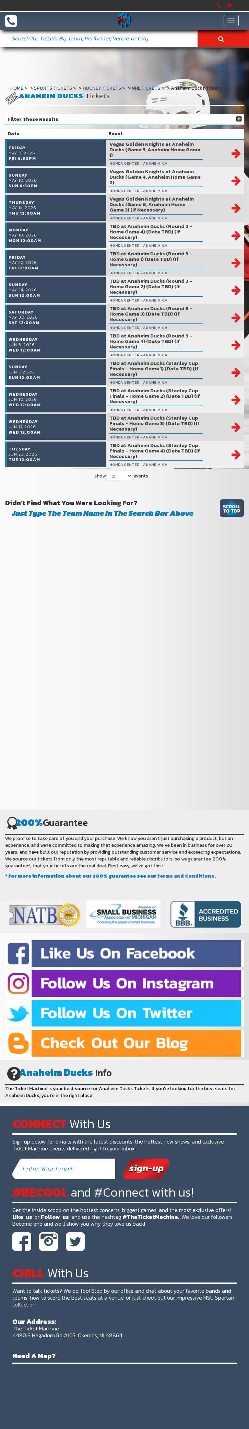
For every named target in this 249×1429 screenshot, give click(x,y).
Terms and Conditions (185, 890)
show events (121, 490)
